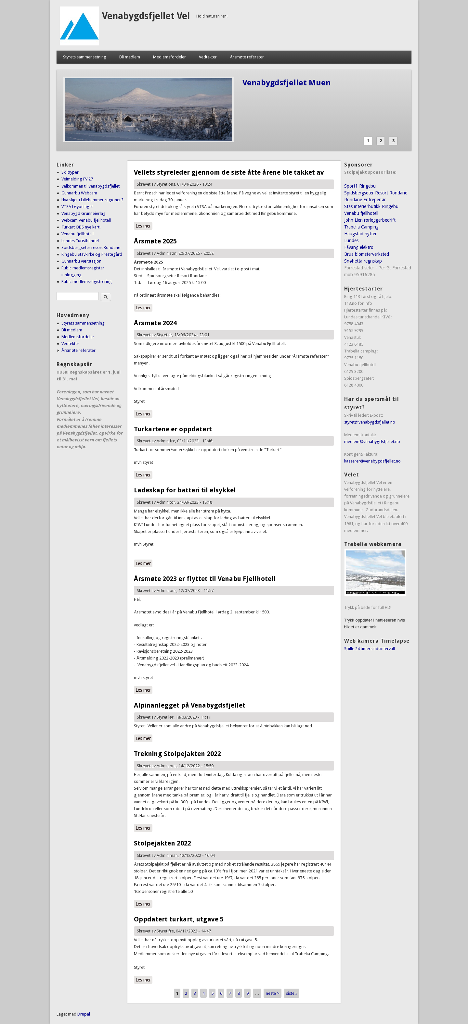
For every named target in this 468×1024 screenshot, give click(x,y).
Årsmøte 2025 (155, 241)
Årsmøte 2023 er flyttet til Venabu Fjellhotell (205, 579)
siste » (291, 993)
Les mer (144, 225)
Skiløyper (70, 172)
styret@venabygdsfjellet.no (369, 422)
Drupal (83, 1014)
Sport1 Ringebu (360, 186)
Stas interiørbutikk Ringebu (371, 206)
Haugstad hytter (360, 233)
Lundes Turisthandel (80, 240)
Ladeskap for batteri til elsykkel (185, 490)
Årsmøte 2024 (155, 323)
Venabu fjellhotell (77, 233)
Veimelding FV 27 (77, 179)
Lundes (351, 240)
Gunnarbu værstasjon (81, 261)
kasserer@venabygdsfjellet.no (372, 461)
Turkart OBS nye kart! (80, 227)
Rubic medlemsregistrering (86, 281)
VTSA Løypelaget (77, 206)
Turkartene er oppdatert (173, 429)
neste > (273, 993)
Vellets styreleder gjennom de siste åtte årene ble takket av (229, 172)
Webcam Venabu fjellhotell (86, 220)
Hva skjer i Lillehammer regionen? (92, 199)
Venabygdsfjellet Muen (286, 82)
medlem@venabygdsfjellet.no (372, 441)
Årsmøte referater (247, 57)
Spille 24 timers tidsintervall (369, 648)
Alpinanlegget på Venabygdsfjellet (189, 705)
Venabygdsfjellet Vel (146, 16)
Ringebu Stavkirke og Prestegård (91, 254)
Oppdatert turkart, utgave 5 (179, 919)
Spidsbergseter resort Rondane (90, 247)
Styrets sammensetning (84, 57)
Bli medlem (129, 57)
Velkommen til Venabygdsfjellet (90, 186)
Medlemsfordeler (169, 57)
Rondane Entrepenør (365, 199)
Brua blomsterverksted (366, 254)
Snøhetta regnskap (363, 261)
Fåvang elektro (358, 247)
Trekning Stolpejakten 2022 (177, 754)
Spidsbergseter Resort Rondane (375, 192)
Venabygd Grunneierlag (83, 213)
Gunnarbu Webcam (79, 193)
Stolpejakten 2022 (162, 843)
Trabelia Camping (361, 226)
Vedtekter (208, 57)
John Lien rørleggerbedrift (370, 220)
